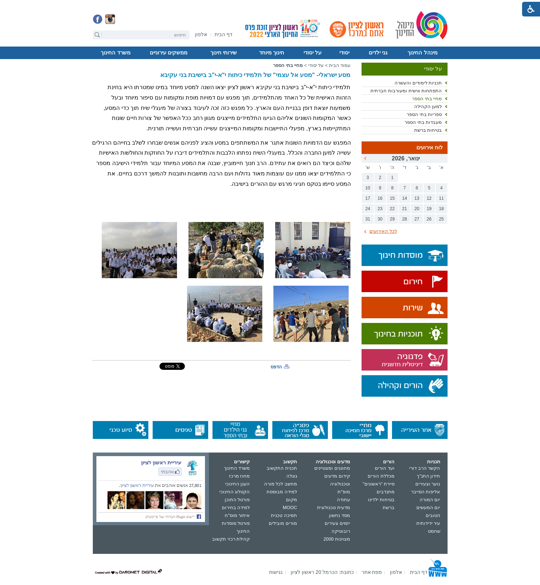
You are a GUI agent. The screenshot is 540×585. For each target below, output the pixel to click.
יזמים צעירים (337, 523)
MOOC (290, 507)
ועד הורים (385, 468)
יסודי (344, 52)
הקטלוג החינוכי (234, 491)
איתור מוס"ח (237, 515)
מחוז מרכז (239, 476)
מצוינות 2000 (337, 539)
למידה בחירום (236, 507)
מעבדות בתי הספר (423, 122)
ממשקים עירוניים (168, 52)
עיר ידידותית (428, 523)
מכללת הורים (381, 476)
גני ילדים (378, 52)
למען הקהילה (428, 106)
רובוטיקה (340, 531)
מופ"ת (344, 491)
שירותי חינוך (223, 52)
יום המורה (430, 499)
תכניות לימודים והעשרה (418, 83)
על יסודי (312, 52)
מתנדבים (386, 491)
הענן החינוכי (237, 484)
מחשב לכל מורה (280, 484)
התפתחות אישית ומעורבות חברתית (406, 90)
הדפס (276, 366)
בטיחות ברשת (428, 130)
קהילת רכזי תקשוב (231, 539)
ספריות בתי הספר (424, 114)
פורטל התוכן (237, 499)
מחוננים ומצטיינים (332, 468)
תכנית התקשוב (282, 468)
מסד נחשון (339, 515)
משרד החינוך (115, 52)
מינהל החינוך (422, 52)
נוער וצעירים (427, 484)
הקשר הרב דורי (424, 468)
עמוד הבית (340, 65)
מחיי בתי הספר (427, 98)
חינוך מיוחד (271, 52)
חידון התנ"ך (428, 476)
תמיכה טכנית (284, 515)
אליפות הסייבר (425, 491)
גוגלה (291, 476)
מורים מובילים (283, 523)
